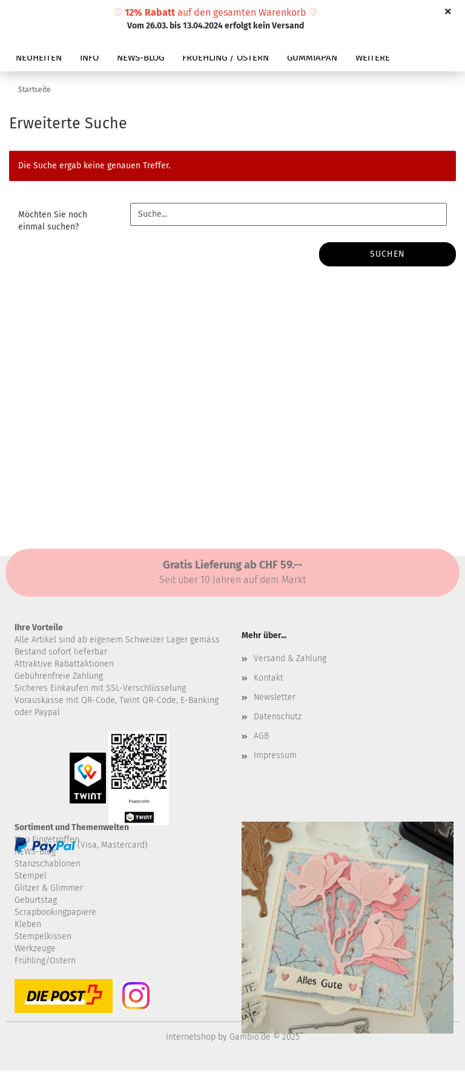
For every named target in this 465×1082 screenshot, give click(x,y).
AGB (261, 736)
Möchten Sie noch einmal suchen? (52, 220)
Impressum (275, 755)
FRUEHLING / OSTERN (225, 57)
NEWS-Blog (35, 851)
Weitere (372, 57)
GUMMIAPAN (312, 57)
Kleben (28, 924)
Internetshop (191, 1037)
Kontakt (268, 678)
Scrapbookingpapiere (55, 912)
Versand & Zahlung (290, 658)
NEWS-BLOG (140, 57)
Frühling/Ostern (45, 960)
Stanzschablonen (48, 864)
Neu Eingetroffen (47, 839)
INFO (89, 57)
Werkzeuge (35, 948)
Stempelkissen (43, 936)
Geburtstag (36, 900)
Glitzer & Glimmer (49, 888)
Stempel (31, 876)
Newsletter (274, 697)
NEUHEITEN (39, 57)
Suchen (387, 254)
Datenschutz (278, 716)
